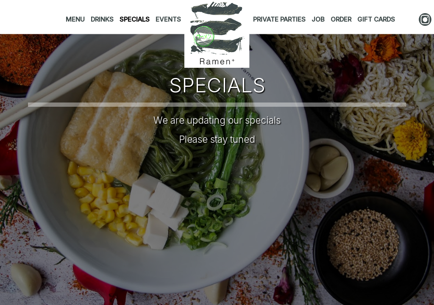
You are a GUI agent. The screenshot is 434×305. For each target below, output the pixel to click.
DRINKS (103, 19)
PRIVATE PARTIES (280, 19)
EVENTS (168, 19)
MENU (76, 19)
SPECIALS (135, 19)
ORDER (342, 19)
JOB (319, 19)
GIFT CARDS (376, 19)
